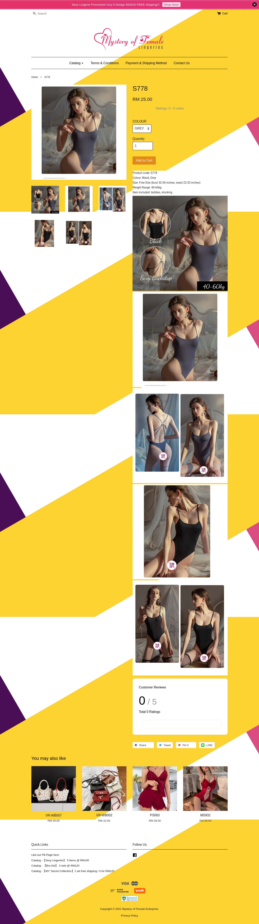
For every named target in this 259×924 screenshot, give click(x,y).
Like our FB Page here (45, 854)
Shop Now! (171, 4)
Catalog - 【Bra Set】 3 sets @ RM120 (55, 865)
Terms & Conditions (105, 63)
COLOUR (139, 121)
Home (34, 77)
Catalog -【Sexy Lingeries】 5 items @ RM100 (60, 860)
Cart (225, 13)
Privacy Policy (129, 915)
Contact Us (182, 63)
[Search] (43, 14)
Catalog (76, 63)
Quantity (139, 138)
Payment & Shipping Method (146, 63)
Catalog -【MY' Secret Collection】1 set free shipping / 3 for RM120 (72, 871)
